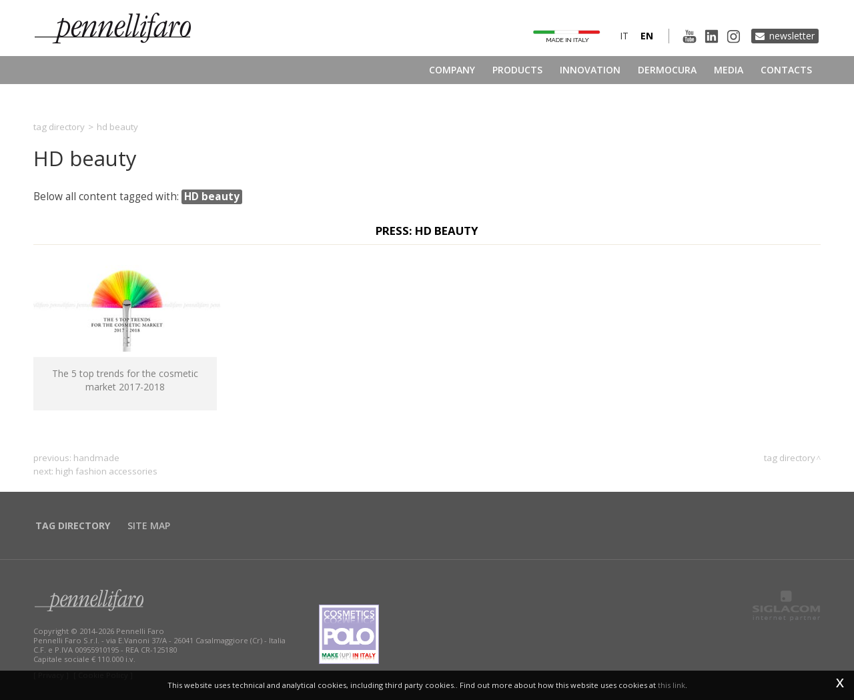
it (624, 35)
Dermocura (667, 69)
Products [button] (517, 69)
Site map (148, 525)
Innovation (590, 69)
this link (671, 685)
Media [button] (728, 69)
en (646, 35)
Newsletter (792, 35)
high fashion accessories (106, 471)
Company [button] (452, 69)
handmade (96, 458)
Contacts (786, 69)
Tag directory (59, 127)
